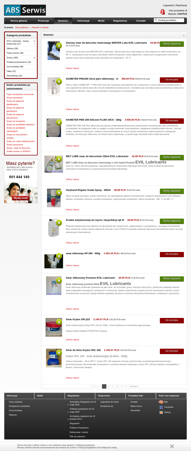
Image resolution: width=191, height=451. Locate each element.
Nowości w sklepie (40, 27)
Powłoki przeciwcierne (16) (19, 62)
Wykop (166, 412)
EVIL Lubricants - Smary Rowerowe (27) (18, 42)
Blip (166, 402)
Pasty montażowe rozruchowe (20, 94)
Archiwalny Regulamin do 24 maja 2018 (83, 403)
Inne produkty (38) (15, 66)
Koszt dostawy (15, 410)
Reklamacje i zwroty (79, 432)
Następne (133, 386)
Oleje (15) (11, 71)
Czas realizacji (15, 402)
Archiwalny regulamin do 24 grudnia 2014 (82, 417)
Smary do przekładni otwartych (21, 124)
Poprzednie (95, 386)
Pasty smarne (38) (15, 53)
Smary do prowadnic (16, 121)
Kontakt (141, 20)
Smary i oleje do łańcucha (18, 148)
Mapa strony (136, 406)
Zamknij (172, 446)
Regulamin (75, 423)
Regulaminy (120, 20)
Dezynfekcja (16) (14, 76)
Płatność (13, 415)
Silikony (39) (12, 48)
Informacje (83, 20)
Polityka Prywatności (79, 428)
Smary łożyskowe (15, 98)
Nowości (63, 20)
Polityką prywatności (85, 445)
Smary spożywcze (15, 145)
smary (25, 10)
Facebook (166, 407)
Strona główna (18, 20)
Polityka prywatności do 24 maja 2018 (82, 410)
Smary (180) (12, 57)
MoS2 (101, 20)
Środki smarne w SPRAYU (19, 151)
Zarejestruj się (106, 406)
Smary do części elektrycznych (21, 141)
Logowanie (168, 5)
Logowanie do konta (109, 402)
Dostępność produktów (19, 406)
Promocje (43, 20)
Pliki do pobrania (77, 436)
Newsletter (135, 410)
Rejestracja (181, 5)
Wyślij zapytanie (172, 43)
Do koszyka (172, 79)
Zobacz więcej (72, 68)
